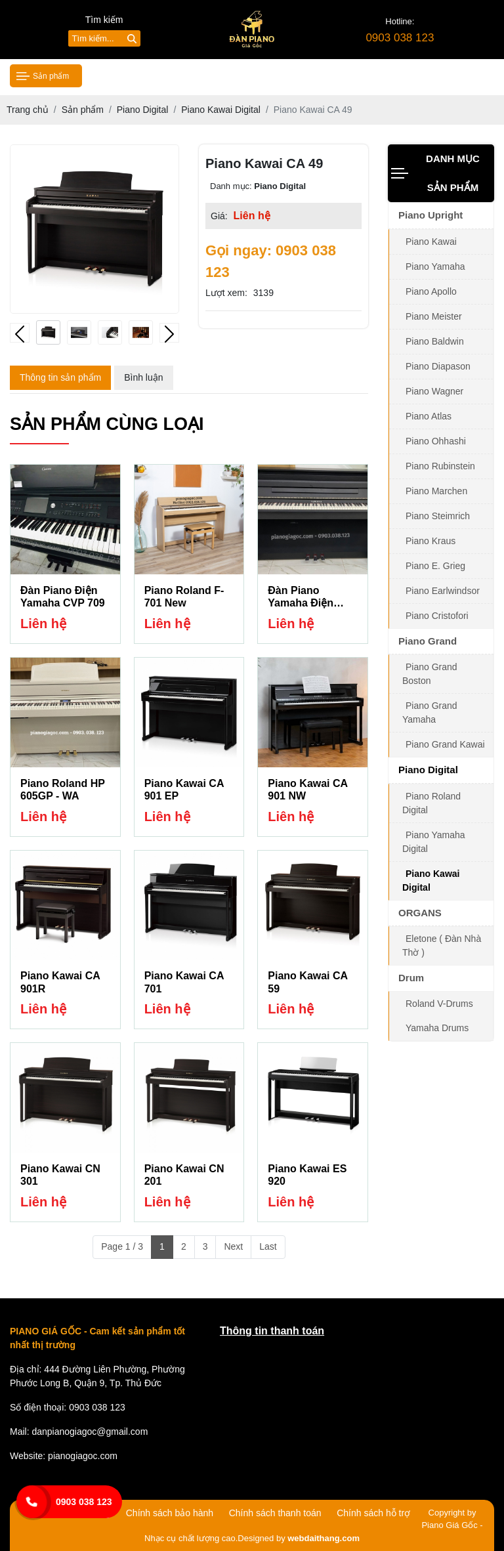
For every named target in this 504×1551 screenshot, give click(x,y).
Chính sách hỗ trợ (373, 1513)
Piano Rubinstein (440, 466)
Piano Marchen (436, 491)
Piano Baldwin (435, 341)
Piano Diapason (438, 366)
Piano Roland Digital (431, 803)
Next (233, 1246)
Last (267, 1246)
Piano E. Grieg (435, 566)
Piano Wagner (434, 391)
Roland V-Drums (439, 1003)
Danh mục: (231, 186)
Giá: (219, 216)
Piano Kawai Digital (430, 880)
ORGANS (420, 912)
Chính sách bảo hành (169, 1513)
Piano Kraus (430, 541)
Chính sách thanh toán (275, 1513)
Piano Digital (428, 769)
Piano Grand (427, 641)
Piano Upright (430, 215)
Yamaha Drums (437, 1028)
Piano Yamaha (435, 266)
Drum (411, 977)
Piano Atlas (429, 416)
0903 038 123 (84, 1502)
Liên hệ (433, 75)
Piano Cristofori (437, 615)
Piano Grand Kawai (445, 744)
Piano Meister (434, 316)
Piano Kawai (431, 241)
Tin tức (311, 75)
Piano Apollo (431, 291)
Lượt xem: (226, 292)
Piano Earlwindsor (443, 590)
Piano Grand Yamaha (429, 712)
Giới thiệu (184, 75)
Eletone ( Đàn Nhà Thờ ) (441, 945)
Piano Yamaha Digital (433, 842)
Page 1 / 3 (122, 1246)
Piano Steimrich (438, 516)
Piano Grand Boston (429, 674)
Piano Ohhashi (436, 441)
